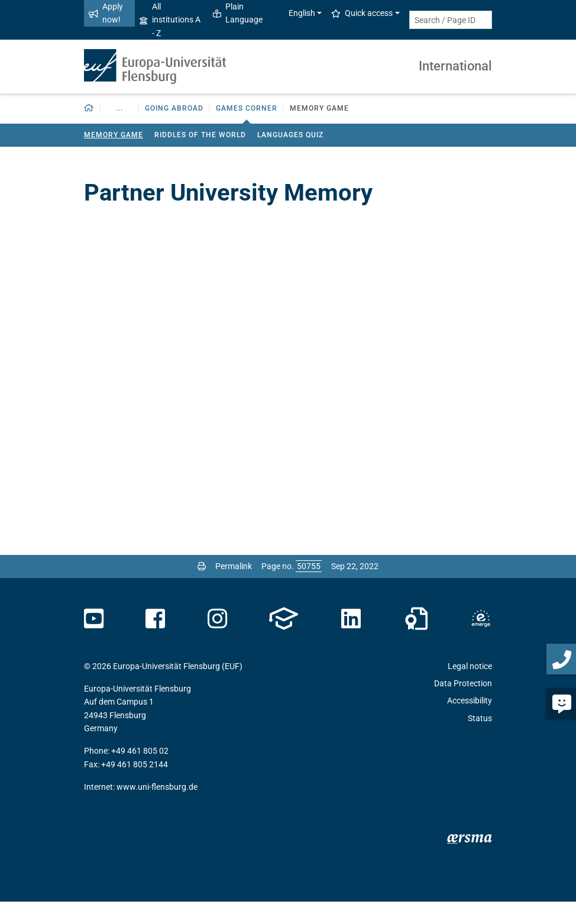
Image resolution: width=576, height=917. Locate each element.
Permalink (233, 566)
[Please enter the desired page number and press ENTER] (309, 566)
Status (480, 718)
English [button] (295, 13)
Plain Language (238, 13)
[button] (89, 108)
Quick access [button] (362, 13)
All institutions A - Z (170, 20)
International (455, 66)
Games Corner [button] (246, 108)
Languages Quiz (290, 135)
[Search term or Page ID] (450, 20)
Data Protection (463, 683)
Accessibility (469, 700)
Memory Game (113, 135)
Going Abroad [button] (174, 108)
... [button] (119, 108)
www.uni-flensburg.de (157, 787)
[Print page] (202, 566)
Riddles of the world (200, 135)
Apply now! (106, 13)
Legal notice (470, 666)
